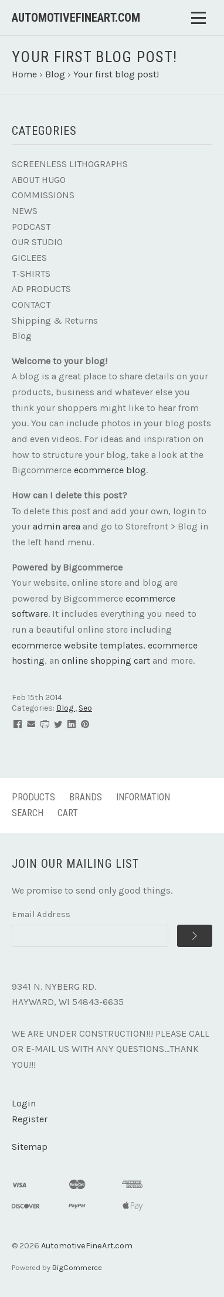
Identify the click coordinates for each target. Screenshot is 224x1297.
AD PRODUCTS (41, 288)
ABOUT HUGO (39, 179)
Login (24, 1103)
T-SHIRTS (31, 273)
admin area (56, 526)
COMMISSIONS (43, 195)
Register (29, 1119)
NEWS (25, 210)
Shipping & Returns (55, 320)
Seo (85, 708)
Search (27, 813)
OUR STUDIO (37, 241)
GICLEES (29, 257)
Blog (22, 335)
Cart (67, 813)
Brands (85, 797)
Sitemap (29, 1146)
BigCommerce (77, 1267)
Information (143, 797)
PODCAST (31, 226)
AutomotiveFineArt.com (87, 1246)
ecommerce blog (110, 470)
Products (33, 797)
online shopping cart (106, 660)
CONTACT (31, 304)
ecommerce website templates (77, 645)
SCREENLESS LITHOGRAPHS (70, 163)
